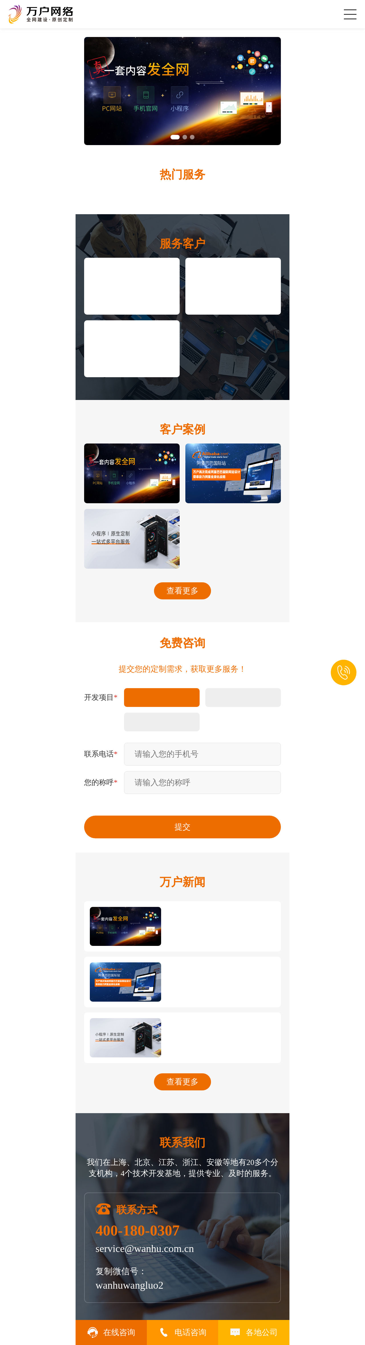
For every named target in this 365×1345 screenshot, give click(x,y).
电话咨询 (182, 1332)
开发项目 (100, 697)
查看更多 (182, 590)
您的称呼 (100, 782)
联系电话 (100, 754)
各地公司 (254, 1332)
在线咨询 (111, 1332)
